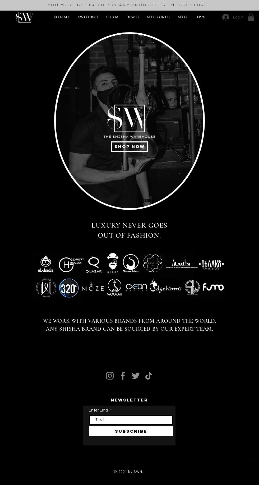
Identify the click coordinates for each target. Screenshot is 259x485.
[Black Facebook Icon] (18, 90)
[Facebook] (123, 376)
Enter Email (99, 410)
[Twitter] (136, 376)
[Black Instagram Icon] (18, 76)
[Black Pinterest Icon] (18, 104)
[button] (157, 17)
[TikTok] (149, 376)
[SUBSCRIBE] (131, 431)
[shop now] (129, 146)
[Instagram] (110, 376)
